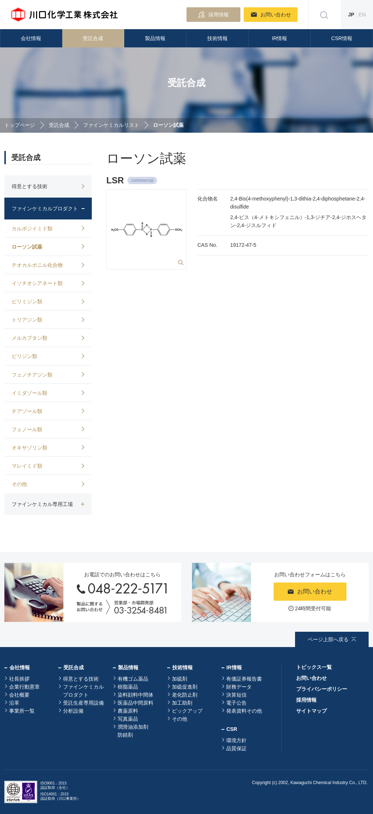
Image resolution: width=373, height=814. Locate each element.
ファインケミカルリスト (111, 125)
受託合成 (93, 38)
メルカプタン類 (29, 338)
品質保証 (236, 748)
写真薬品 (128, 719)
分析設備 (73, 711)
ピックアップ (187, 711)
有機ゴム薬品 (133, 679)
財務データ (239, 687)
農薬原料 (128, 711)
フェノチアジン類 (32, 375)
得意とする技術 (81, 679)
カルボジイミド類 (32, 228)
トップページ (19, 125)
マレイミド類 (27, 466)
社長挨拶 (19, 679)
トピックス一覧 (314, 667)
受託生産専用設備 (83, 703)
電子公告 (236, 703)
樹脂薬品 (128, 687)
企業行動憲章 (24, 687)
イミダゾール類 (29, 393)
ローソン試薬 (27, 247)
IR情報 (279, 38)
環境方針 (236, 740)
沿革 (14, 703)
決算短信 (236, 695)
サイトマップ (311, 711)
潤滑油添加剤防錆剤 (133, 731)
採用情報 (306, 700)
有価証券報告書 (244, 679)
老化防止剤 (184, 695)
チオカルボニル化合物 (37, 265)
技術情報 (217, 38)
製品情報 (155, 38)
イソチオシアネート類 (37, 283)
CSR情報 (341, 38)
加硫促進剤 (184, 687)
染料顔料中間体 (135, 695)
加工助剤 (182, 703)
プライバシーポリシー (321, 689)
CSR (232, 729)
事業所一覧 (22, 711)
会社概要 (19, 695)
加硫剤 (179, 679)
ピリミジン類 (27, 301)
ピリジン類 (24, 356)
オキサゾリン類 (29, 448)
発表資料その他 (244, 711)
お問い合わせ (311, 678)
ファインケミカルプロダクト (83, 691)
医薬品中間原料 (135, 703)
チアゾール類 (27, 411)
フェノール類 (27, 429)
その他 (19, 484)
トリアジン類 (27, 320)
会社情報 (31, 38)
